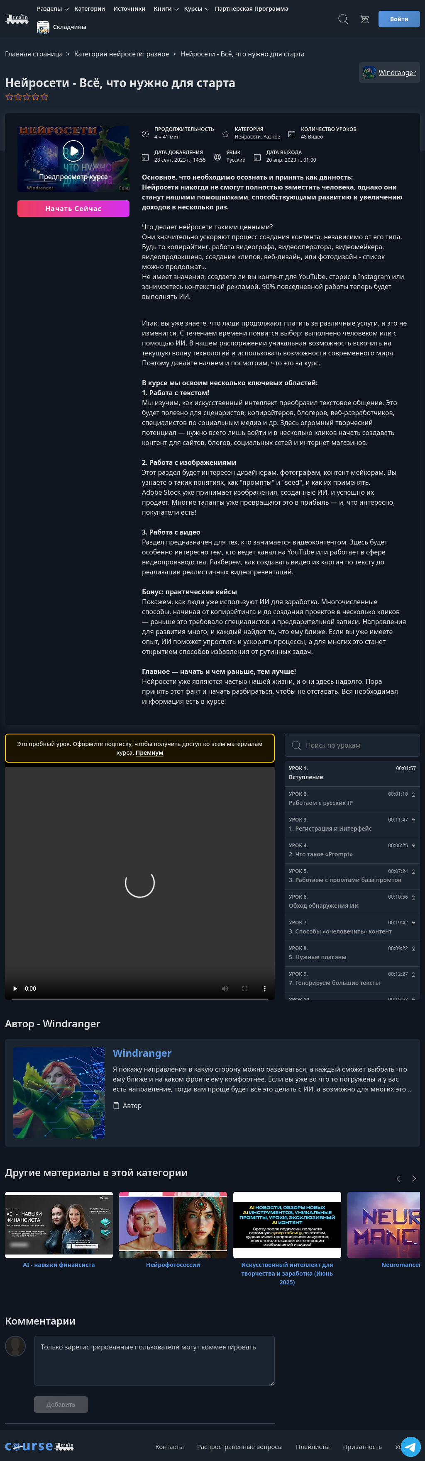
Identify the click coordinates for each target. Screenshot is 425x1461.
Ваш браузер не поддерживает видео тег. (140, 888)
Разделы (49, 8)
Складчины (61, 27)
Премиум (150, 752)
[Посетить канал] (411, 1447)
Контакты (169, 1446)
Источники (129, 8)
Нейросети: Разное (258, 136)
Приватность (362, 1446)
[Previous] (398, 1178)
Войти (399, 19)
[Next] (414, 1178)
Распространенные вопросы (240, 1446)
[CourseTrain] (17, 19)
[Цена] (364, 19)
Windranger (142, 1053)
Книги (163, 8)
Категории (89, 8)
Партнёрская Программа (251, 8)
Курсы (193, 8)
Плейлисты (313, 1446)
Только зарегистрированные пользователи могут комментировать (154, 1361)
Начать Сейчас (73, 208)
